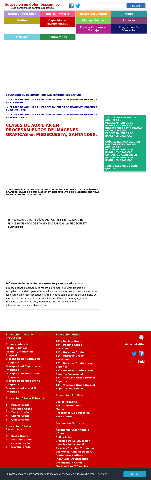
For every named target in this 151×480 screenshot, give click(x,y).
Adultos (22, 20)
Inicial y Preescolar (22, 13)
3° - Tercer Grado (17, 412)
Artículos (21, 37)
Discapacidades (93, 20)
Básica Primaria (57, 13)
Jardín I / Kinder (16, 347)
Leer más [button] (101, 474)
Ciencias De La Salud (70, 444)
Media (129, 13)
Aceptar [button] (134, 474)
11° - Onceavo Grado (70, 352)
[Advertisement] (75, 65)
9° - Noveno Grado (18, 447)
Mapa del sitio (134, 344)
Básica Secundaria (93, 13)
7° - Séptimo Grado (19, 439)
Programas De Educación (129, 29)
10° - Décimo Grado (69, 341)
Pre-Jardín (12, 355)
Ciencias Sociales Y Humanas (75, 448)
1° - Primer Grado (17, 404)
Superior (129, 20)
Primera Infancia (17, 344)
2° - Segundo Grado (19, 408)
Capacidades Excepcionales (57, 22)
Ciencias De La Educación (73, 440)
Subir (142, 361)
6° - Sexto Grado (17, 436)
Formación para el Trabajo (93, 29)
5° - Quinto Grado (17, 419)
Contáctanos (58, 37)
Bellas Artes (64, 437)
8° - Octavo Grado (18, 443)
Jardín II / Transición (19, 351)
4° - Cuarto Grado (17, 415)
